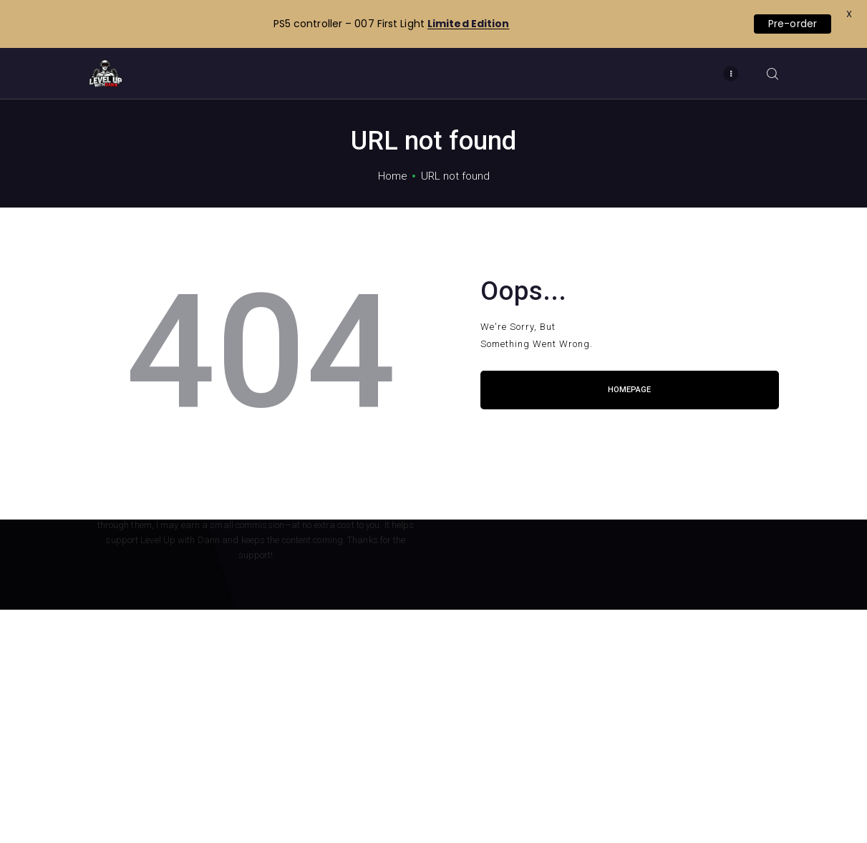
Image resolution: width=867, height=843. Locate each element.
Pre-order (792, 23)
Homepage (629, 389)
